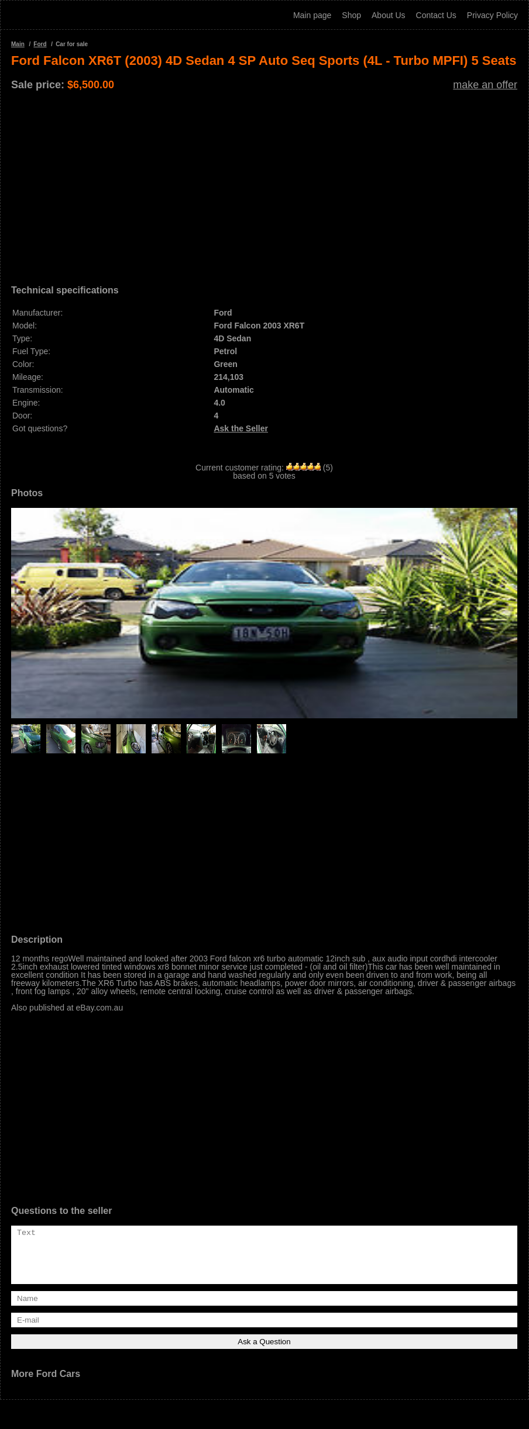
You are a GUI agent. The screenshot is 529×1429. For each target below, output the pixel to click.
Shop (351, 15)
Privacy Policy (492, 15)
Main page (312, 15)
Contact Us (436, 15)
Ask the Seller (241, 428)
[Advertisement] (264, 183)
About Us (389, 15)
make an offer (485, 85)
